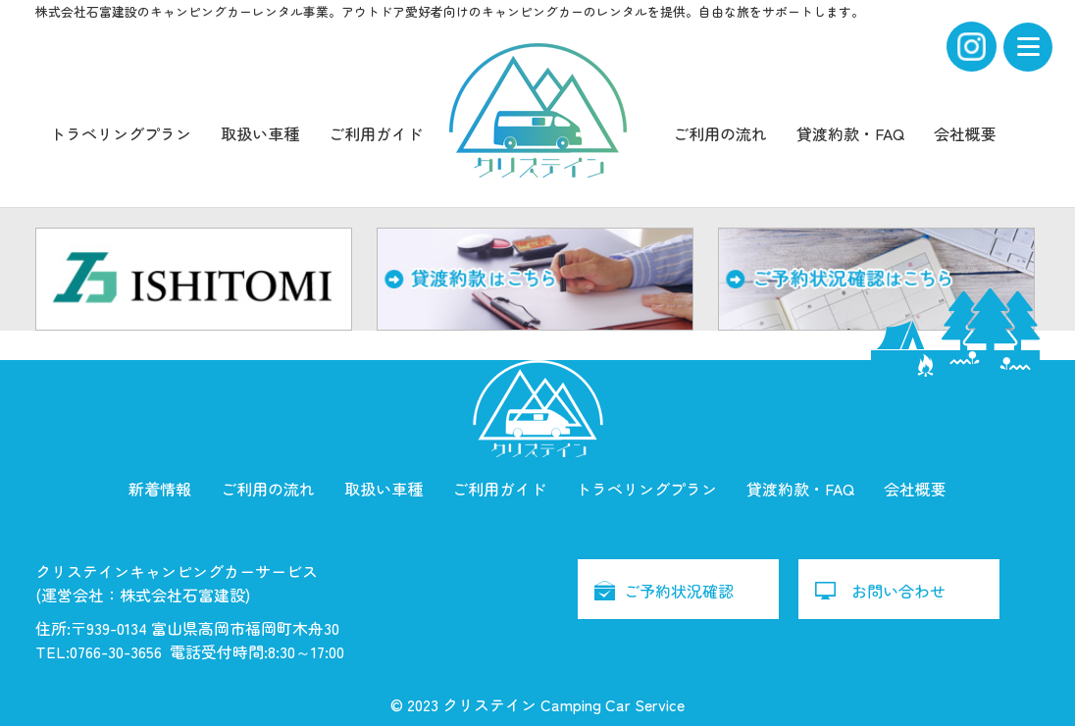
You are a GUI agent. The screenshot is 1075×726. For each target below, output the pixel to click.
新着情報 (159, 488)
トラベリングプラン (120, 133)
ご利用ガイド (376, 133)
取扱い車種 (260, 133)
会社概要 (965, 133)
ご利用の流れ (720, 133)
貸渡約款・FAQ (850, 133)
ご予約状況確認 (679, 590)
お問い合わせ (898, 590)
